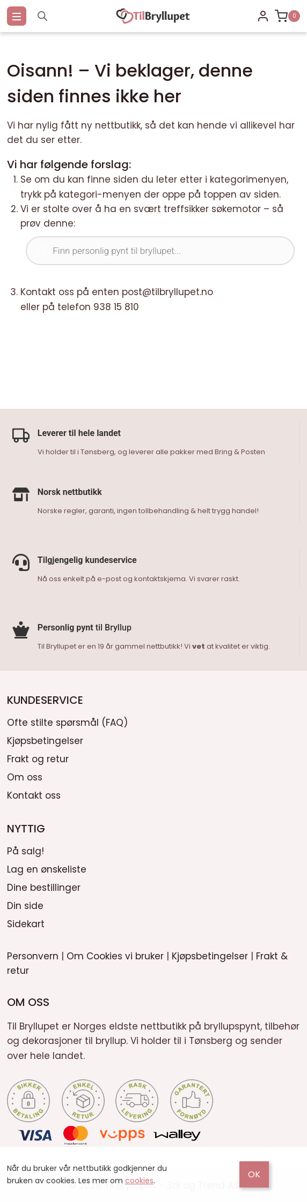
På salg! (25, 849)
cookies (139, 1180)
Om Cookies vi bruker (115, 954)
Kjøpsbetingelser (45, 738)
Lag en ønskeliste (46, 867)
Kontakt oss (34, 793)
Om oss (24, 775)
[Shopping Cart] (287, 16)
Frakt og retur (38, 756)
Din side (25, 903)
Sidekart (26, 921)
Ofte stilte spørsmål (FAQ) (67, 720)
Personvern (33, 954)
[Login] (263, 16)
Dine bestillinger (44, 885)
